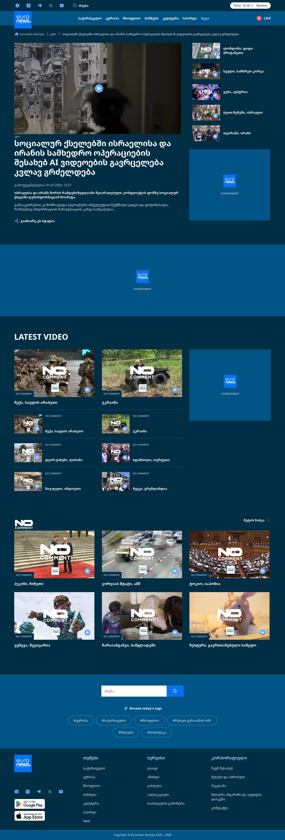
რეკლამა (218, 785)
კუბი (17, 136)
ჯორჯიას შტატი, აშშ (121, 583)
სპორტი (89, 812)
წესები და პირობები (228, 777)
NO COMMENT (24, 393)
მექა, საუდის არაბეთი (35, 402)
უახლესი (154, 785)
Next (86, 821)
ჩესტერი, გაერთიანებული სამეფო (222, 645)
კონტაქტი (219, 808)
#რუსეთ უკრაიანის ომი (192, 720)
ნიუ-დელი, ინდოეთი (63, 489)
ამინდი (153, 777)
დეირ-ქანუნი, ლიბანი (64, 460)
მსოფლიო (91, 785)
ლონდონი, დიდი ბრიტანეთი (238, 50)
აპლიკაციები (158, 794)
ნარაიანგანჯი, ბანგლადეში (129, 645)
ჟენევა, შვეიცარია (32, 645)
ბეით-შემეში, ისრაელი (243, 112)
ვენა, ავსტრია (235, 92)
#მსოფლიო (149, 720)
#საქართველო (114, 720)
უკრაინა (110, 402)
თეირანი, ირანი (237, 133)
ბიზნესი (89, 794)
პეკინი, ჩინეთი (28, 583)
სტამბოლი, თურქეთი (151, 460)
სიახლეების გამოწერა (166, 803)
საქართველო (94, 768)
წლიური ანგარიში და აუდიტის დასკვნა (236, 796)
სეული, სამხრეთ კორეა (243, 71)
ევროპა (89, 777)
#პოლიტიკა (156, 732)
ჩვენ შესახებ (222, 768)
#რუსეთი (126, 732)
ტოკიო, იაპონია (204, 583)
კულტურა (91, 803)
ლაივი (152, 768)
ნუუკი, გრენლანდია (150, 489)
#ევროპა (81, 720)
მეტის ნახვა (257, 520)
